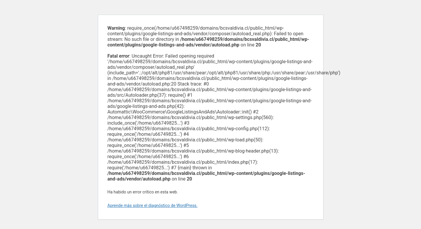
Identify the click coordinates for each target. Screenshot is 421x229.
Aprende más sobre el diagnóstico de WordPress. (153, 205)
